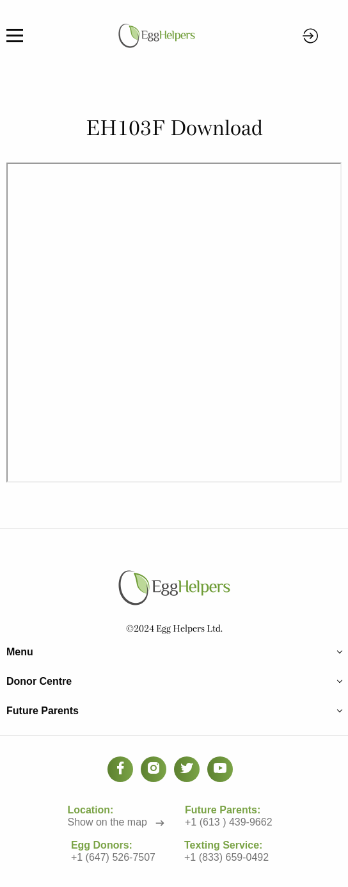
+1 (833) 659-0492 (226, 857)
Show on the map (108, 821)
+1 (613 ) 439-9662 (229, 821)
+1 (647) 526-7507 (113, 857)
